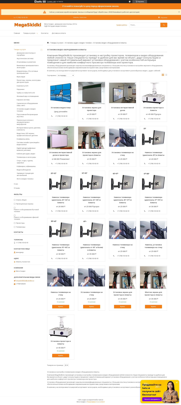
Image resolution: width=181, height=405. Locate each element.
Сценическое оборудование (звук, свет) (27, 104)
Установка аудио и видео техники (78, 43)
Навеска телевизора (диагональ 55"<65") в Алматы (61, 247)
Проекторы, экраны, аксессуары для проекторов (29, 81)
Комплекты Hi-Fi (22, 86)
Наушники (20, 89)
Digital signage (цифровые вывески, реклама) (26, 149)
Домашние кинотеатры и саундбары (26, 54)
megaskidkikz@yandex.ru (25, 280)
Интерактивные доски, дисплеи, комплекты (29, 129)
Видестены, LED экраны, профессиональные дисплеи (27, 134)
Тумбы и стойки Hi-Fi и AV (26, 93)
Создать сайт (51, 1)
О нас (16, 184)
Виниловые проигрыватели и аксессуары (27, 66)
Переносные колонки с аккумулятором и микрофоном (25, 122)
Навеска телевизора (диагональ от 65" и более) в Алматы (91, 247)
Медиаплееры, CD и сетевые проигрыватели (27, 72)
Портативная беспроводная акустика (27, 115)
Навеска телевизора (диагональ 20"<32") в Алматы (61, 200)
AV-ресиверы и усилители (26, 62)
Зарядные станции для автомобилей (25, 174)
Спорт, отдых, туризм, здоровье (25, 162)
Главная (17, 33)
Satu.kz (101, 400)
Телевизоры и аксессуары (26, 157)
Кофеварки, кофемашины (26, 166)
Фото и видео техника (25, 179)
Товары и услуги (29, 33)
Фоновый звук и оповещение (28, 96)
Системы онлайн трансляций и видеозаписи (28, 143)
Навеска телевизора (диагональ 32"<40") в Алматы (92, 200)
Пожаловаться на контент (95, 402)
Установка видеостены (61, 108)
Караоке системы (23, 100)
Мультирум (21, 77)
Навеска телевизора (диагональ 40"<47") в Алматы (123, 200)
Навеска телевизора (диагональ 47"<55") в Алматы (154, 200)
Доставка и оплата (59, 33)
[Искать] (163, 25)
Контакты (44, 33)
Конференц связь (23, 139)
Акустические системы (25, 58)
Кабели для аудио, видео (26, 154)
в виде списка (166, 75)
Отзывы (17, 188)
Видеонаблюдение (24, 170)
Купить (60, 306)
